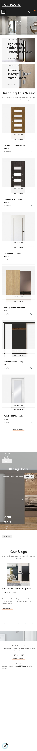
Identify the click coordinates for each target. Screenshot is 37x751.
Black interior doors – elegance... (17, 589)
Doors (4, 592)
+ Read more (7, 608)
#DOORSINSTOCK (13, 66)
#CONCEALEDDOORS (14, 39)
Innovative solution (19, 51)
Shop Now (11, 58)
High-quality (15, 44)
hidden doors (16, 48)
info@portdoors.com (18, 658)
